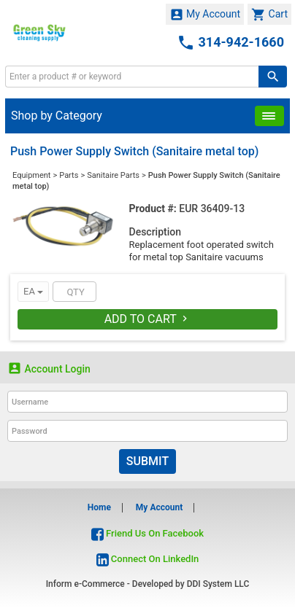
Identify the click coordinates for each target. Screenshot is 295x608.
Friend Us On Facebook (147, 533)
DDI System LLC (218, 584)
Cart (269, 14)
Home (99, 507)
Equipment (31, 175)
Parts (68, 175)
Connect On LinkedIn (147, 558)
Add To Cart (147, 319)
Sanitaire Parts (113, 175)
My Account (205, 14)
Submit (147, 461)
